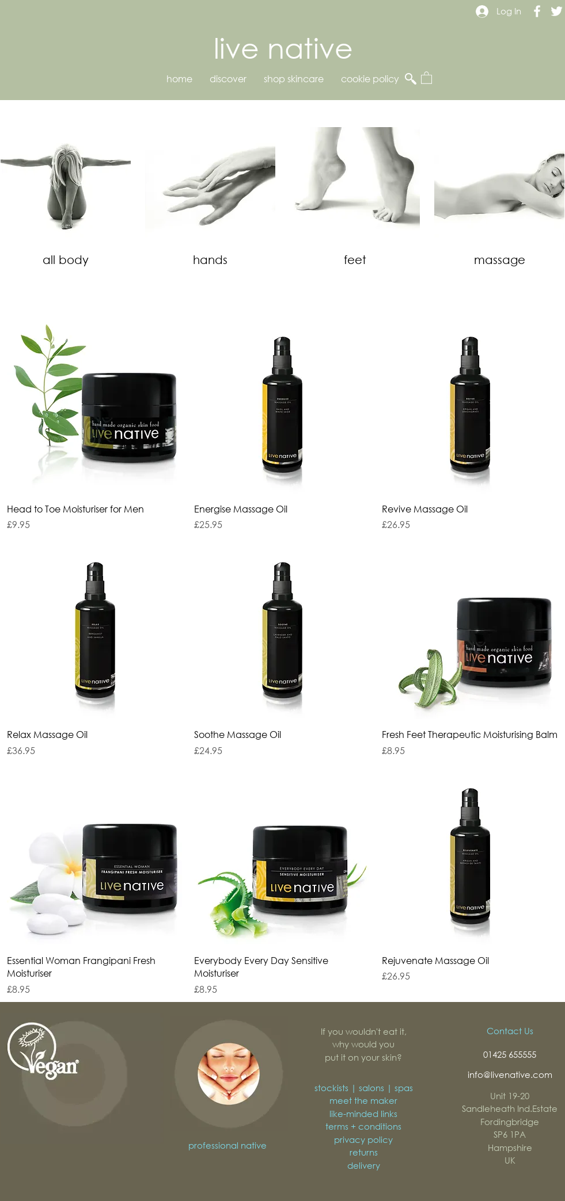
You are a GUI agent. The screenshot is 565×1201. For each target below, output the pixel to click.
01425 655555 (509, 1054)
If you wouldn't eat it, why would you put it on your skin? (364, 1044)
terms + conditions (363, 1126)
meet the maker (363, 1100)
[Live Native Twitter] (556, 11)
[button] (426, 77)
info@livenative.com (510, 1074)
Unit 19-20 (509, 1095)
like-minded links (363, 1113)
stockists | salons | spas (363, 1087)
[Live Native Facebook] (537, 11)
